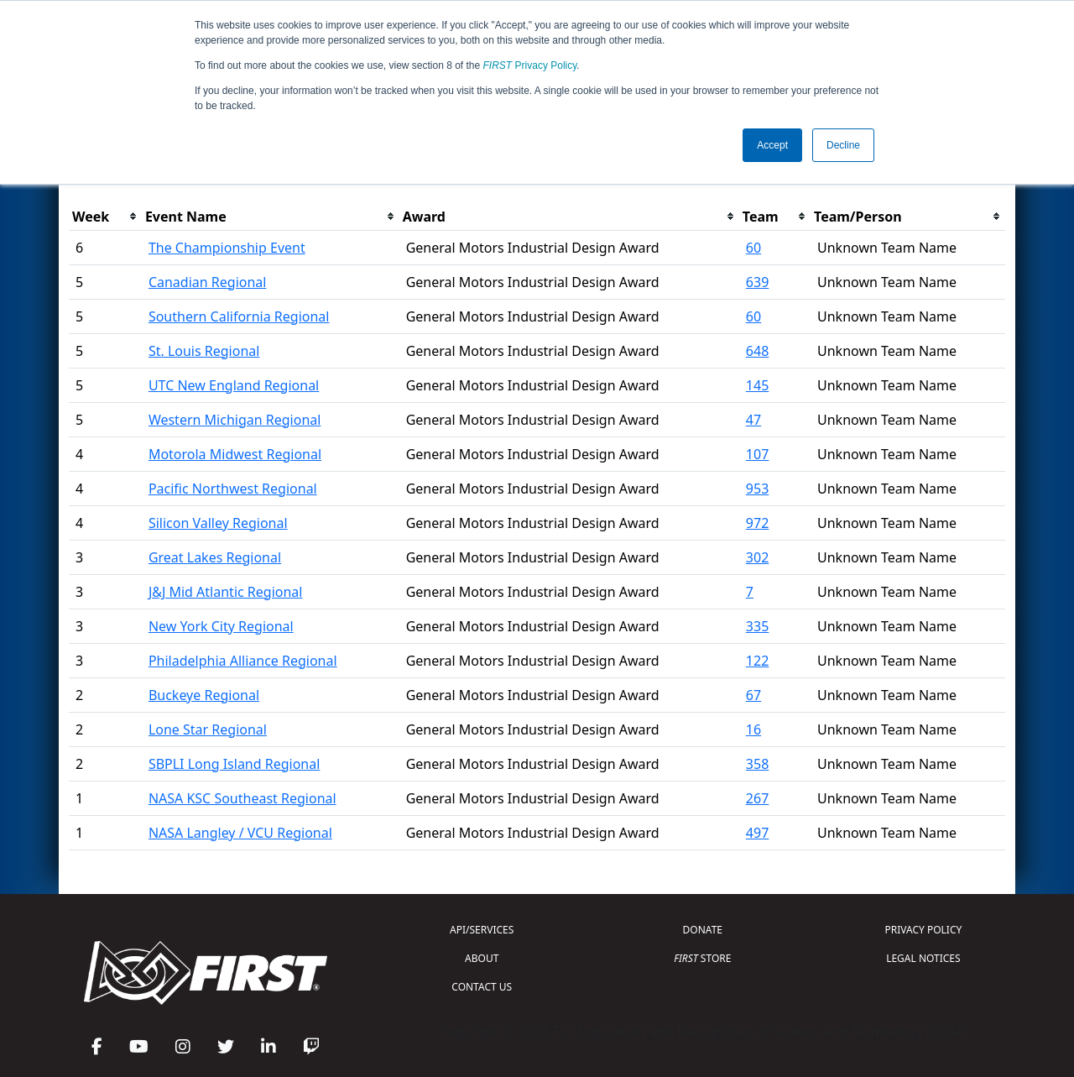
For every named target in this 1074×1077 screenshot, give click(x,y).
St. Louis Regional (204, 351)
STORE (702, 958)
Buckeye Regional (204, 695)
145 (757, 385)
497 (757, 832)
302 (757, 557)
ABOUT (481, 958)
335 (757, 626)
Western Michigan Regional (235, 419)
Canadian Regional (208, 282)
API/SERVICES (482, 930)
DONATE (702, 930)
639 (757, 282)
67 (753, 695)
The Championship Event (227, 247)
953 (757, 488)
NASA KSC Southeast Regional (242, 798)
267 (757, 798)
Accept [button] (772, 145)
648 (757, 351)
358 (757, 764)
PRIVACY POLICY (923, 930)
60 (753, 247)
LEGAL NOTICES (923, 958)
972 (757, 523)
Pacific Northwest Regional (233, 488)
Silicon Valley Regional (218, 523)
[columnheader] (105, 217)
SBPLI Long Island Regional (234, 764)
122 (757, 660)
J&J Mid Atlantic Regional (226, 592)
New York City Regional (221, 626)
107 (757, 454)
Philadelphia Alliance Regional (243, 660)
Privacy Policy (530, 65)
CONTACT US (481, 987)
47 (753, 419)
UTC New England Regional (234, 385)
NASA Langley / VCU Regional (240, 832)
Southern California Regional (239, 316)
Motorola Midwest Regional (235, 454)
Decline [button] (843, 145)
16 (753, 729)
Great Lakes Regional (215, 557)
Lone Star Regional (208, 729)
